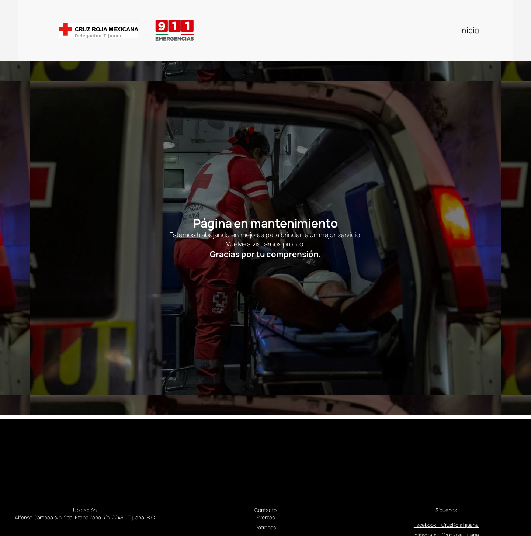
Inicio (469, 30)
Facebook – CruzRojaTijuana (446, 524)
